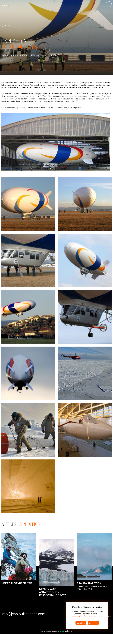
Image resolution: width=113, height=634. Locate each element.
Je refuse (81, 623)
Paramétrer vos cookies (93, 616)
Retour (6, 25)
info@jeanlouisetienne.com (23, 613)
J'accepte (93, 623)
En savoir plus (77, 616)
